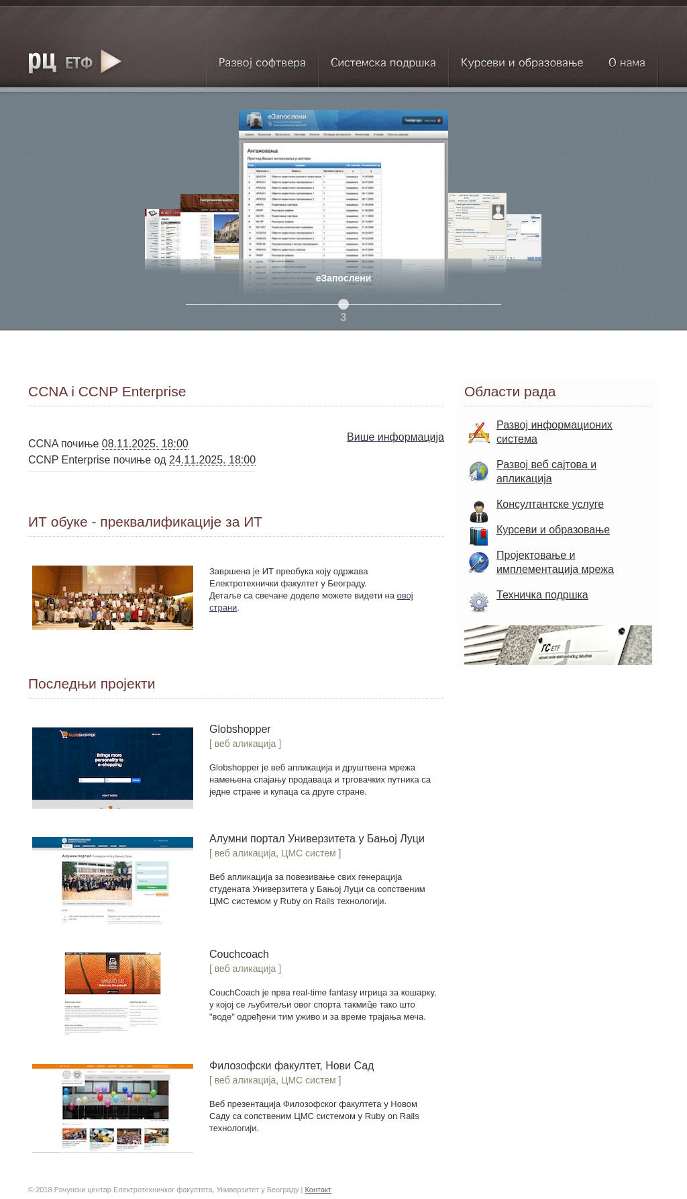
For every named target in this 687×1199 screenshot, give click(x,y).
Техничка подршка (542, 595)
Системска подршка (383, 57)
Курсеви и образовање (522, 57)
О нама (627, 57)
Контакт (318, 1190)
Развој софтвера (262, 57)
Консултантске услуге (550, 504)
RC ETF (75, 60)
